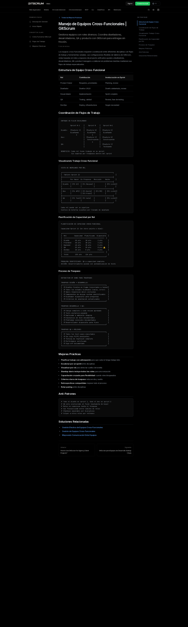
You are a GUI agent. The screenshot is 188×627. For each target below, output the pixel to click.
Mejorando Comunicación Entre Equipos (79, 435)
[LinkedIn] (158, 10)
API (109, 10)
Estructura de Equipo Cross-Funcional (149, 23)
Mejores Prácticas (37, 46)
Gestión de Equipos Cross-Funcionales (78, 431)
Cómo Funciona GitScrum (40, 37)
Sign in (130, 3)
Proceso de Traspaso (147, 45)
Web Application (35, 10)
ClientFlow (101, 10)
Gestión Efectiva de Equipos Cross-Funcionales (82, 427)
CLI (93, 10)
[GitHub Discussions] (149, 10)
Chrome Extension (75, 10)
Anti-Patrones (144, 52)
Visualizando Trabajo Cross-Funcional (149, 34)
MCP (86, 10)
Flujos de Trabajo (37, 41)
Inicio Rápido (35, 26)
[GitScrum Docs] (39, 3)
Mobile (46, 10)
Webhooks (117, 10)
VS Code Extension (58, 10)
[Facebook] (153, 10)
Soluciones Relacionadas (148, 56)
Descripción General (38, 22)
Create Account (142, 3)
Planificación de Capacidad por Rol (149, 40)
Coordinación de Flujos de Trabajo (148, 29)
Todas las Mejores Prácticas (70, 17)
